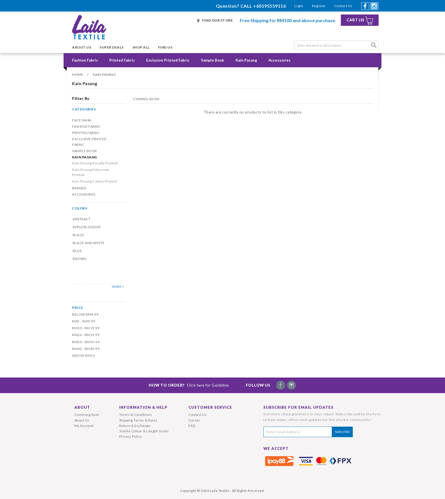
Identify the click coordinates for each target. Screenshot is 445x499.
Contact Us (343, 6)
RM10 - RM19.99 (85, 328)
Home (77, 74)
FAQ (192, 425)
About (82, 407)
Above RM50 (83, 355)
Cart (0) (355, 20)
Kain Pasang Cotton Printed (94, 181)
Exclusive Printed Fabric (168, 60)
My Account (84, 425)
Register (319, 6)
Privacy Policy (130, 436)
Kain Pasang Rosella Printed (95, 163)
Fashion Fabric (85, 60)
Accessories (279, 60)
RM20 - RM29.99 (85, 335)
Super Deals (112, 47)
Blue (77, 251)
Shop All (141, 47)
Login (298, 6)
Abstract (82, 219)
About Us (81, 47)
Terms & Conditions (135, 414)
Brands (79, 188)
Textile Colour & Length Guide (144, 431)
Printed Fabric (122, 60)
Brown (80, 259)
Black (78, 235)
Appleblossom (86, 227)
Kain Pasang (246, 60)
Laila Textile (220, 490)
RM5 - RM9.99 (83, 321)
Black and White (89, 243)
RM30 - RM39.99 (85, 342)
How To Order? (189, 385)
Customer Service (210, 407)
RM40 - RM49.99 (85, 349)
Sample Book (212, 60)
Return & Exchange (135, 425)
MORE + (118, 286)
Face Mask (82, 120)
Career (194, 420)
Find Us (165, 47)
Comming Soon (86, 414)
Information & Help (143, 407)
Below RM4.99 (85, 314)
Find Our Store (217, 20)
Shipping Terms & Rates (138, 420)
